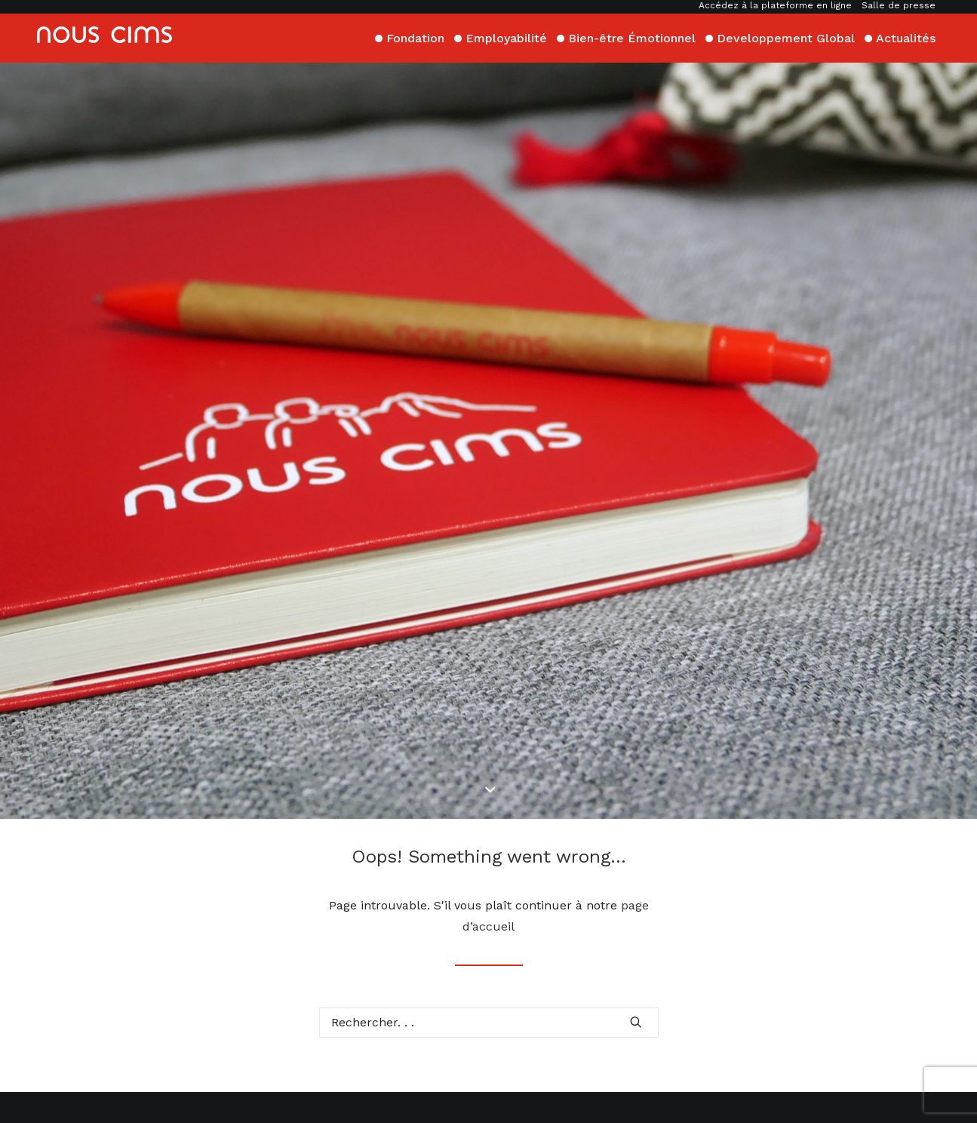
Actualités (906, 36)
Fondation (415, 36)
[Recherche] (489, 933)
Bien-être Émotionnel (632, 36)
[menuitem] (777, 5)
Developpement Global (786, 36)
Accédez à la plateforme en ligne (775, 5)
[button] (636, 933)
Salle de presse (899, 5)
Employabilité (506, 36)
